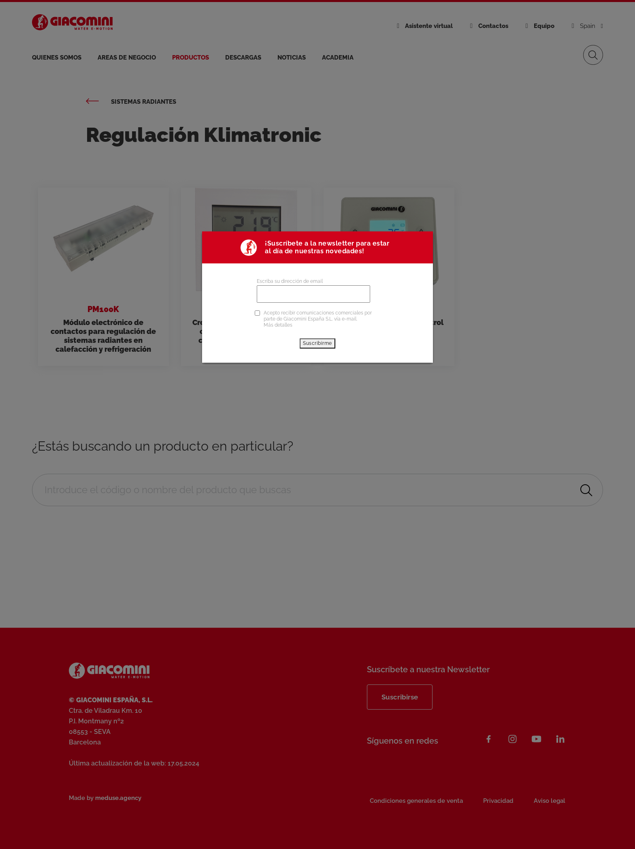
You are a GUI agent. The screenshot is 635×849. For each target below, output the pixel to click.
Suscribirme (317, 343)
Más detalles (278, 325)
